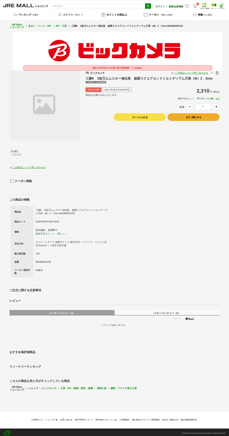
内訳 (217, 96)
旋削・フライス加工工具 (124, 386)
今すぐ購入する (193, 115)
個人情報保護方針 (189, 417)
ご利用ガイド (37, 417)
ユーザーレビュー (62, 311)
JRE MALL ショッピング (17, 24)
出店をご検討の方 (170, 417)
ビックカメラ (49, 386)
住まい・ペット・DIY (40, 23)
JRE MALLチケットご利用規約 (146, 417)
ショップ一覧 (51, 417)
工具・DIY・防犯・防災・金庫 (76, 386)
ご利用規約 (124, 417)
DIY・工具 (61, 23)
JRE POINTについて (84, 417)
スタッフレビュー (167, 311)
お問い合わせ (66, 417)
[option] (45, 103)
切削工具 (101, 386)
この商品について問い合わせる (191, 71)
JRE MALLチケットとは (106, 417)
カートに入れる (140, 115)
